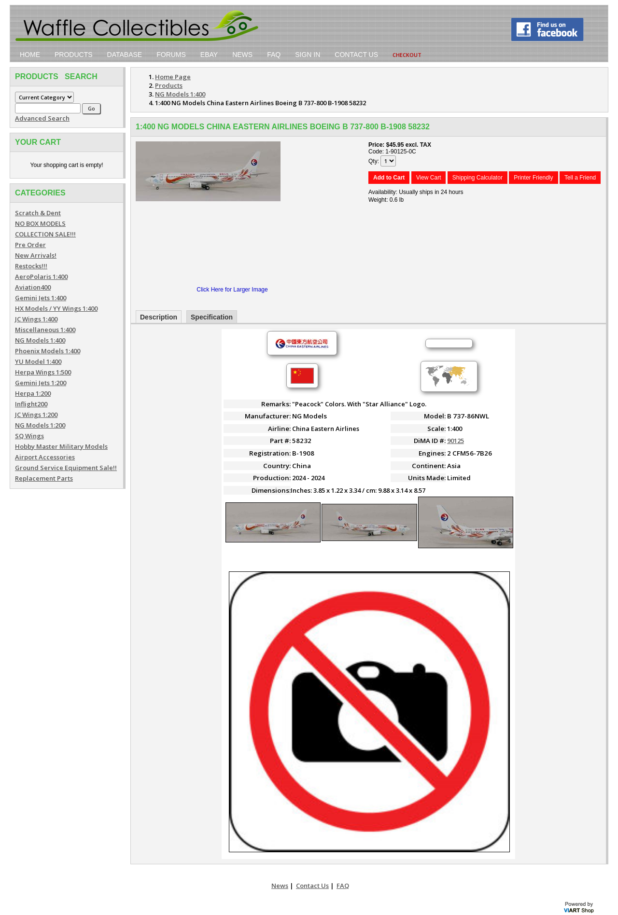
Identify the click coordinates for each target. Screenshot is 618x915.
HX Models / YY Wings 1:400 (56, 308)
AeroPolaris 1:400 (41, 276)
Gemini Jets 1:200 (40, 382)
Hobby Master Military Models (61, 446)
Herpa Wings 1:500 (43, 372)
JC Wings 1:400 (36, 319)
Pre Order (30, 244)
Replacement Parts (44, 478)
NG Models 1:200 (40, 425)
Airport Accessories (45, 457)
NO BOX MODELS (40, 223)
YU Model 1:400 (38, 361)
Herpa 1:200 (33, 393)
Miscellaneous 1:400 (45, 329)
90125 (455, 440)
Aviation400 (33, 287)
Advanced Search (42, 118)
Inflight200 (31, 404)
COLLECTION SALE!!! (45, 234)
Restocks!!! (31, 266)
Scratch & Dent (38, 212)
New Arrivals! (35, 255)
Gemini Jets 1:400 (40, 297)
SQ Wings (29, 435)
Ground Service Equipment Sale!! (66, 467)
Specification (212, 317)
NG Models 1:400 (40, 340)
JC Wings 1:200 (36, 414)
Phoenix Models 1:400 (47, 351)
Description (158, 317)
